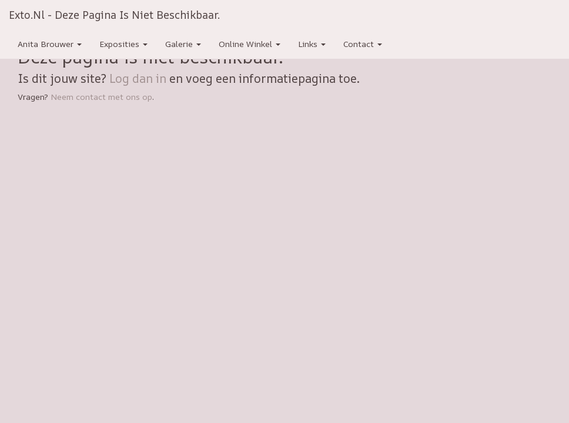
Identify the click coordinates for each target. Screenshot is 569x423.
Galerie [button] (183, 43)
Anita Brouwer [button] (50, 43)
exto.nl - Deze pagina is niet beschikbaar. (114, 15)
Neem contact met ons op (101, 96)
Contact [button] (362, 43)
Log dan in (137, 78)
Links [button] (312, 43)
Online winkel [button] (249, 43)
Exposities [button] (123, 43)
